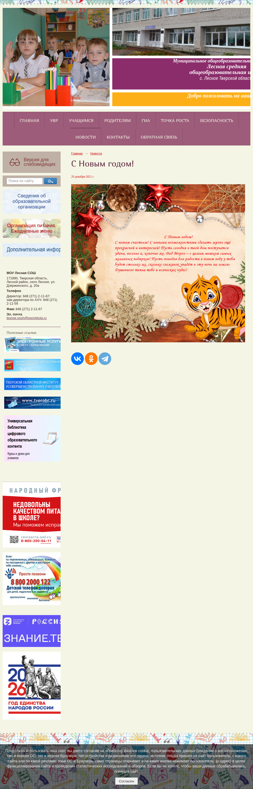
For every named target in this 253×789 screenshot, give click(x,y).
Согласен (126, 781)
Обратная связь (159, 137)
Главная (29, 120)
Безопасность (216, 120)
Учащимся (81, 120)
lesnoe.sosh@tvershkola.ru (27, 318)
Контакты (118, 137)
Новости (86, 137)
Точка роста (175, 120)
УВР (54, 120)
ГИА (146, 120)
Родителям (117, 120)
